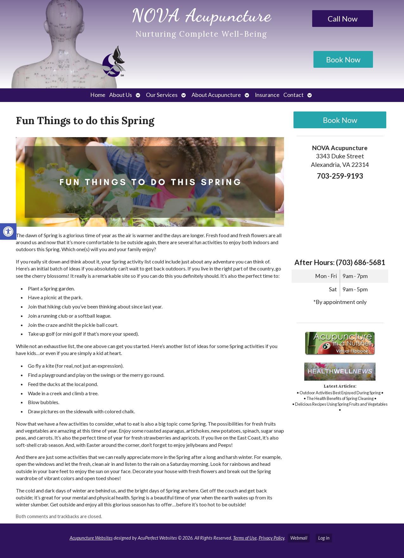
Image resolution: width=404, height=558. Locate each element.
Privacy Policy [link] (271, 538)
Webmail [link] (298, 538)
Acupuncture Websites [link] (91, 538)
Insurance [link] (267, 95)
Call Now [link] (342, 18)
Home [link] (97, 95)
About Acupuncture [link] (216, 95)
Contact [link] (293, 95)
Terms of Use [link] (245, 538)
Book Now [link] (343, 59)
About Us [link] (120, 95)
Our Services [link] (162, 95)
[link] (8, 231)
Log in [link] (324, 538)
